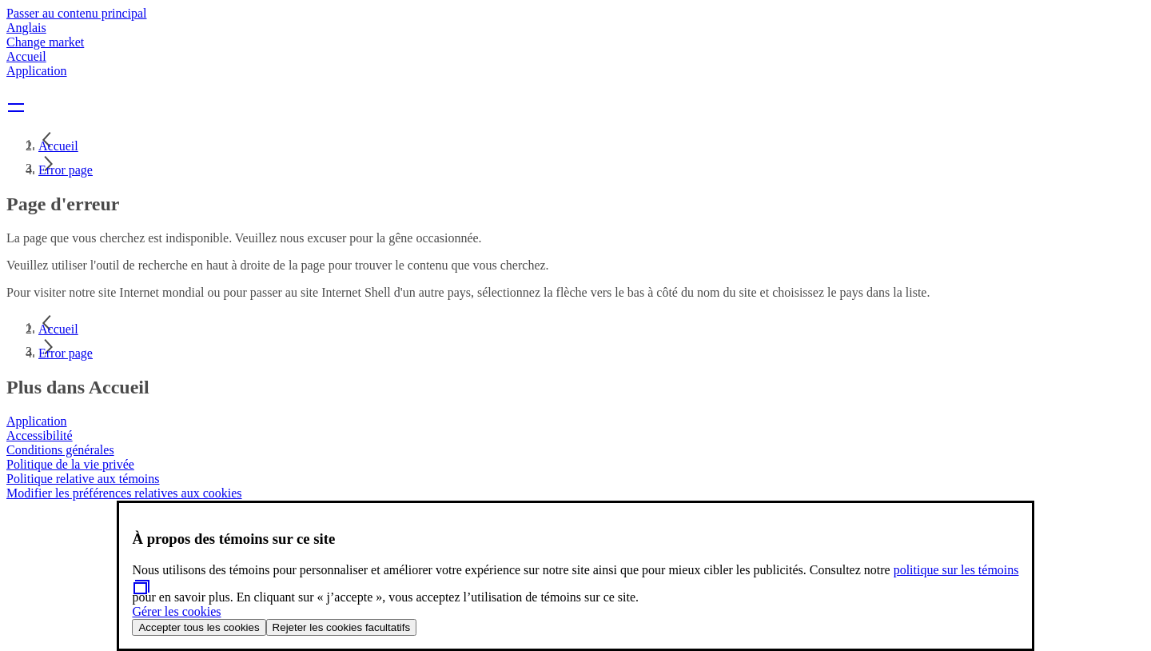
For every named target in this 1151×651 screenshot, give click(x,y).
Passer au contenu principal (76, 13)
